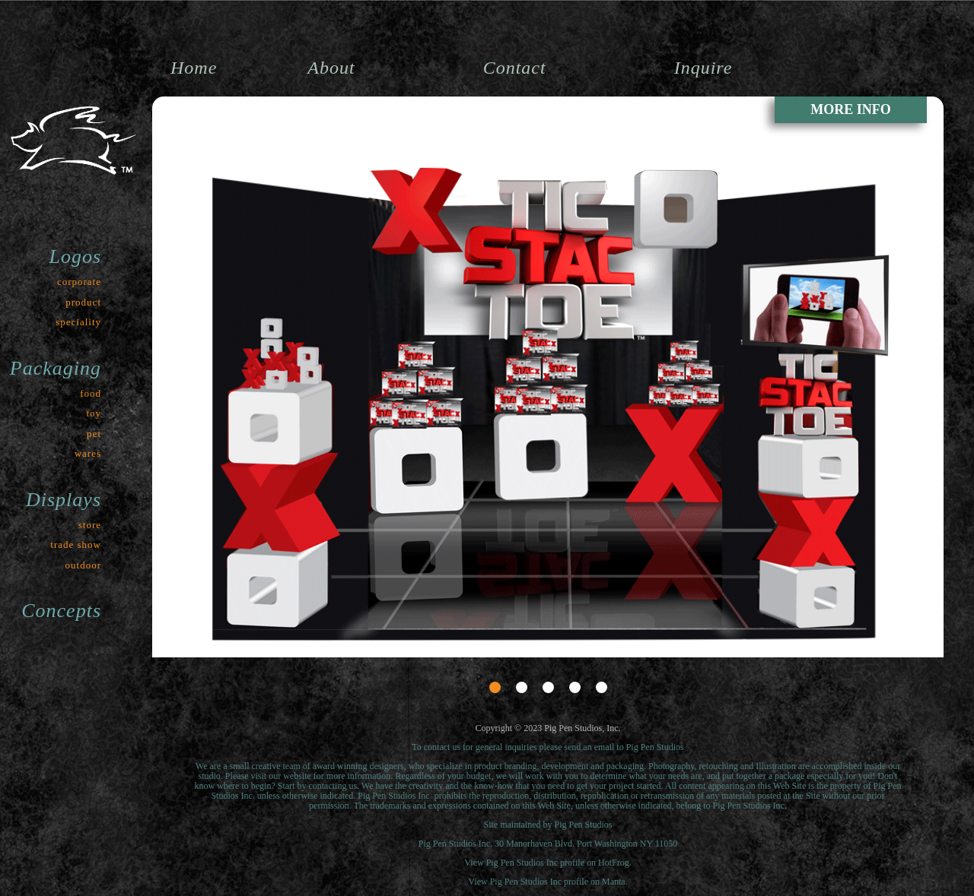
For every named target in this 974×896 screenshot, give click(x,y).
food (90, 393)
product (83, 302)
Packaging (55, 368)
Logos (75, 256)
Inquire (703, 68)
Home (193, 68)
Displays (63, 500)
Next (921, 616)
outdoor (83, 565)
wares (88, 453)
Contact (514, 68)
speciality (78, 322)
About (331, 68)
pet (94, 433)
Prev (174, 616)
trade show (75, 544)
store (89, 524)
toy (93, 413)
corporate (79, 281)
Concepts (61, 611)
